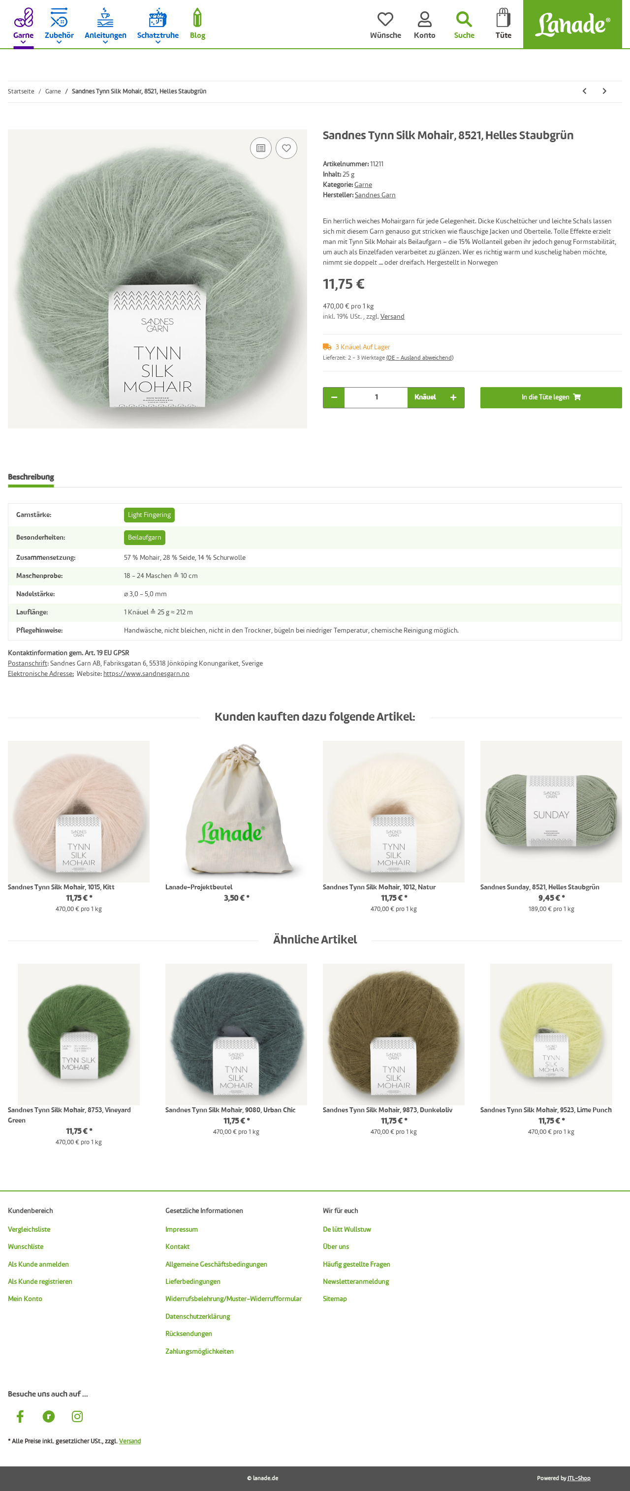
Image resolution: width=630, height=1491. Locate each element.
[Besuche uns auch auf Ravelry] (48, 1418)
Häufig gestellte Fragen (356, 1264)
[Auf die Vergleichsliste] (261, 148)
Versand (392, 316)
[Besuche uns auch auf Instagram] (77, 1418)
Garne (363, 185)
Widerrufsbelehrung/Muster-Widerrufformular (233, 1299)
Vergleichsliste (29, 1229)
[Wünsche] (385, 24)
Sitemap (335, 1299)
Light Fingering (149, 515)
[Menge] (376, 398)
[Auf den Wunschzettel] (286, 148)
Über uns (336, 1247)
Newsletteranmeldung (356, 1281)
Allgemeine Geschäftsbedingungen (216, 1264)
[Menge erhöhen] (453, 398)
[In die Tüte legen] (16, 124)
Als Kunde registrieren (40, 1281)
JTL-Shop (579, 1479)
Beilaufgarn (144, 537)
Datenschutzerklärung (197, 1316)
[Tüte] (503, 24)
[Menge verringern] (334, 398)
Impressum (181, 1229)
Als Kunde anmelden (38, 1264)
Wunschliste (25, 1247)
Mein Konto (25, 1299)
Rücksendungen (188, 1334)
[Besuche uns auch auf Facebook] (20, 1418)
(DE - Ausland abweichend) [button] (419, 358)
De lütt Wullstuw (347, 1229)
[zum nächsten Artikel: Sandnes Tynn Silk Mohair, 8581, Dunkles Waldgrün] (605, 91)
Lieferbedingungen (192, 1281)
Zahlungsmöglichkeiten (199, 1351)
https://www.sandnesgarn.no (146, 673)
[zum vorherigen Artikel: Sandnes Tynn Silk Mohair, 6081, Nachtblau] (584, 91)
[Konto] (424, 24)
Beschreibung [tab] (31, 478)
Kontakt (177, 1247)
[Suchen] (464, 24)
